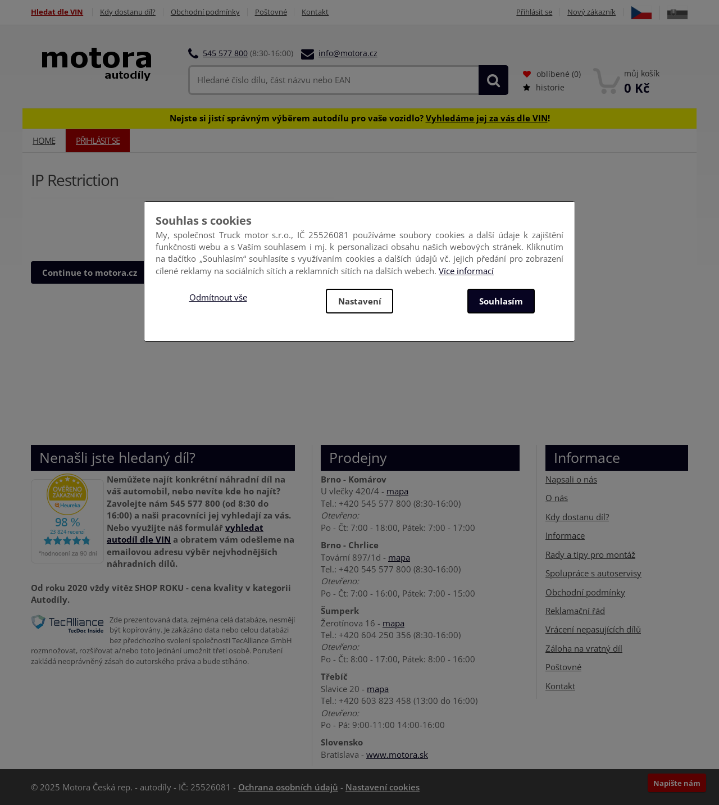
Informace (565, 535)
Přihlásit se (534, 12)
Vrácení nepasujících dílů (593, 629)
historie (544, 87)
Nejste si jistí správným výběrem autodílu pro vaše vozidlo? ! (360, 118)
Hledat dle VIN (57, 12)
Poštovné (271, 12)
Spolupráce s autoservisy (593, 573)
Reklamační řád (575, 610)
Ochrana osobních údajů (288, 787)
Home (44, 140)
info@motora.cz (347, 53)
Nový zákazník (591, 12)
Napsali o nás (571, 479)
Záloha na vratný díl (583, 648)
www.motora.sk (397, 754)
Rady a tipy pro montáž (590, 554)
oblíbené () (552, 74)
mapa (397, 491)
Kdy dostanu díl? (128, 12)
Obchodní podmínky (205, 12)
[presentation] (116, 227)
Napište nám (676, 783)
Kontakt (315, 12)
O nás (556, 497)
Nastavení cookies (382, 787)
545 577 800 (225, 53)
